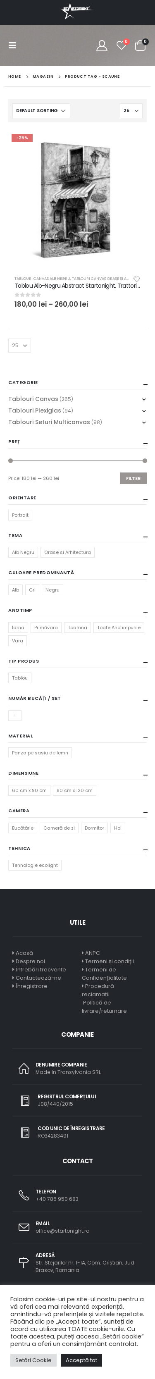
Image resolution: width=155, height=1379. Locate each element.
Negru (52, 590)
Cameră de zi (59, 828)
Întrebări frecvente (41, 969)
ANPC (92, 953)
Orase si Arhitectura (67, 552)
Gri (32, 590)
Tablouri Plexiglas (34, 410)
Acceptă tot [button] (81, 1360)
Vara (17, 640)
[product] (77, 200)
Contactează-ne (38, 978)
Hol (118, 828)
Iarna (18, 627)
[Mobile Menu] (14, 45)
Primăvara (46, 627)
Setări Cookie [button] (33, 1360)
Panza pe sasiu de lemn (40, 752)
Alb (15, 590)
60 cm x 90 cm (29, 790)
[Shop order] (41, 110)
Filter (133, 478)
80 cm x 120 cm (75, 790)
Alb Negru (23, 552)
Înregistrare (32, 986)
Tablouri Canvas (33, 399)
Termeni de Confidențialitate (104, 974)
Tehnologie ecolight (35, 865)
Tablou (20, 678)
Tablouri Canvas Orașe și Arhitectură (111, 278)
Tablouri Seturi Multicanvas (49, 422)
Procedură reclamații (98, 990)
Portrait (20, 515)
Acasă (24, 953)
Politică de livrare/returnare (104, 1007)
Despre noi (30, 961)
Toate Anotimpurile (119, 627)
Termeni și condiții (109, 961)
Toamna (77, 627)
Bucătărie (22, 828)
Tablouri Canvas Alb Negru (42, 278)
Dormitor (94, 828)
